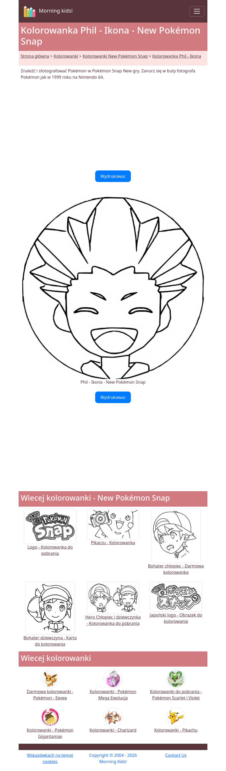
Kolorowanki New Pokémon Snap (115, 56)
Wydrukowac (113, 176)
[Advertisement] (113, 125)
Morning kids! (47, 11)
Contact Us (175, 755)
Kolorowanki (66, 56)
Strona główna (35, 56)
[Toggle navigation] (197, 11)
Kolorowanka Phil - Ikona (176, 56)
